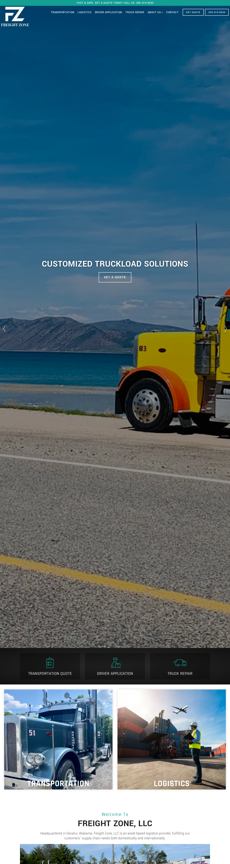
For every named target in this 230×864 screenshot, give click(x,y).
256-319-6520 (216, 12)
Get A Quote (114, 277)
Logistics (85, 12)
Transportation (62, 12)
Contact (172, 12)
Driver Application (108, 12)
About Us (155, 12)
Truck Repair (134, 12)
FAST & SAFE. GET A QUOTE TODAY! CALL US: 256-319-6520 (115, 3)
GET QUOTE (193, 12)
